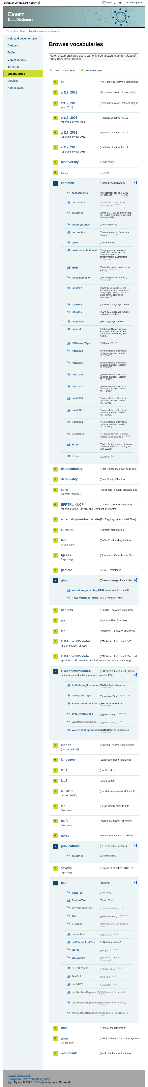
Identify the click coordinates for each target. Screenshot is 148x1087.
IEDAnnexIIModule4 (75, 671)
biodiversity (70, 162)
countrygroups (81, 224)
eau (74, 915)
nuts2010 (77, 374)
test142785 (78, 957)
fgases (66, 555)
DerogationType (81, 695)
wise (64, 1038)
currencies (78, 232)
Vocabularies (16, 73)
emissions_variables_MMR (85, 590)
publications (70, 846)
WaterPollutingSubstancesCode (85, 730)
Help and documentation (22, 38)
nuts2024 (77, 421)
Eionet (23, 31)
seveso (66, 868)
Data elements (16, 59)
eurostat (67, 530)
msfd (64, 820)
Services (12, 80)
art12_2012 (69, 92)
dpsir (75, 242)
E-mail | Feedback (19, 1075)
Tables (11, 52)
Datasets (13, 45)
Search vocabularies (65, 70)
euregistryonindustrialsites (80, 519)
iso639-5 (77, 311)
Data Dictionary (37, 31)
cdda (64, 172)
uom (64, 1028)
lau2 (64, 780)
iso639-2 (77, 288)
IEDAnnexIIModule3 (75, 656)
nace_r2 (76, 329)
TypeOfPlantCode (82, 713)
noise (65, 835)
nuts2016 (77, 398)
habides (67, 610)
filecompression (81, 277)
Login (109, 2)
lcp (63, 806)
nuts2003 (77, 350)
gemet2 (66, 570)
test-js (75, 949)
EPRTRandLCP (72, 504)
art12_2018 (69, 103)
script (75, 444)
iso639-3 (77, 304)
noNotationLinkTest (83, 942)
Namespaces (15, 87)
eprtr (64, 489)
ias (63, 620)
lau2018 (67, 791)
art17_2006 (69, 117)
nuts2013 (77, 386)
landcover (68, 759)
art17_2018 (69, 147)
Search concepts (94, 70)
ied (63, 631)
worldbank (69, 1053)
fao (63, 540)
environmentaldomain (85, 250)
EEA (23, 3)
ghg (64, 580)
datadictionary (71, 469)
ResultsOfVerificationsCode (85, 703)
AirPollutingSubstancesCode (85, 685)
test (63, 882)
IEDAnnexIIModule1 (75, 641)
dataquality (69, 479)
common (67, 183)
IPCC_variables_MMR (85, 597)
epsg (75, 267)
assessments (80, 192)
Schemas (13, 66)
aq (63, 82)
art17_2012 (69, 132)
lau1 (64, 770)
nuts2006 (77, 362)
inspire (66, 745)
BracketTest (79, 900)
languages (78, 321)
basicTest (77, 892)
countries (77, 212)
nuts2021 (77, 410)
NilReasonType (81, 343)
